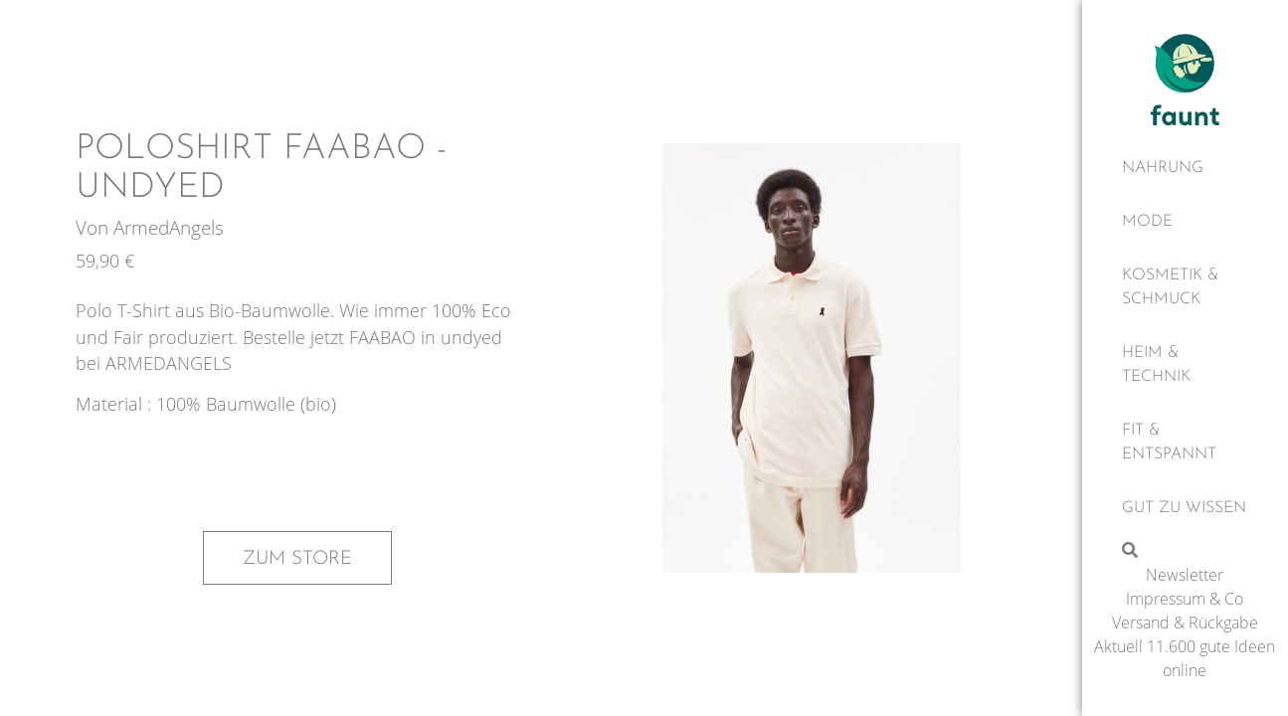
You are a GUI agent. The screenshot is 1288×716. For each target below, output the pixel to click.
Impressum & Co (1184, 599)
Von (94, 227)
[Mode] (1185, 222)
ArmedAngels (168, 227)
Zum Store (297, 559)
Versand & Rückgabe (1185, 622)
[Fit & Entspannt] (1185, 442)
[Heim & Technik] (1185, 365)
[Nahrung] (1185, 168)
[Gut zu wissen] (1185, 508)
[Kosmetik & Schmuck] (1185, 287)
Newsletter (1184, 575)
